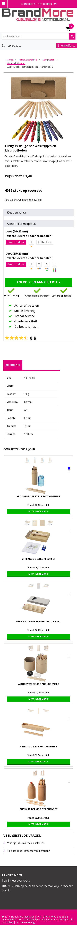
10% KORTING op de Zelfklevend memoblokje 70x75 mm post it (37, 888)
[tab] (12, 365)
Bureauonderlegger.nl (60, 919)
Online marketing (25, 922)
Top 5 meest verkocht (16, 880)
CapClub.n (7, 922)
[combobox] (38, 36)
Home (10, 60)
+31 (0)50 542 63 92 (57, 916)
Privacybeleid (9, 919)
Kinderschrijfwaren (16, 63)
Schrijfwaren (48, 60)
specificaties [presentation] (13, 365)
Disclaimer (23, 919)
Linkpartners (39, 919)
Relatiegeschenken (28, 60)
